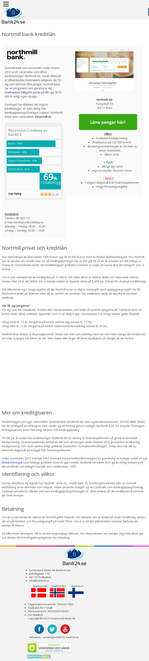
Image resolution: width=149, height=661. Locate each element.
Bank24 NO (57, 591)
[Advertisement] (50, 372)
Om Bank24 (35, 615)
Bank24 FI (76, 591)
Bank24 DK (39, 591)
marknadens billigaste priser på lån (27, 92)
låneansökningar (12, 462)
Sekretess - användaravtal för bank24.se (54, 637)
